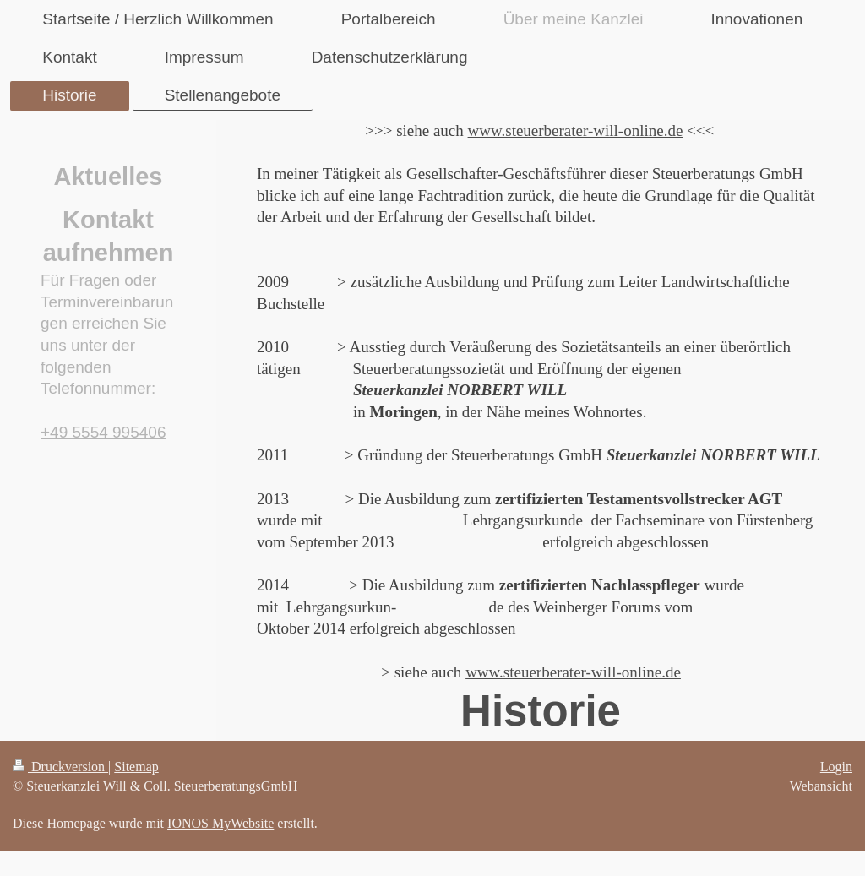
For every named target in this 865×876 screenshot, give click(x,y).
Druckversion (60, 766)
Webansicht (821, 786)
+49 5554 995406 (103, 432)
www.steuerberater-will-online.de (575, 130)
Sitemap (136, 766)
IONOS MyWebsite (220, 823)
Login (836, 766)
